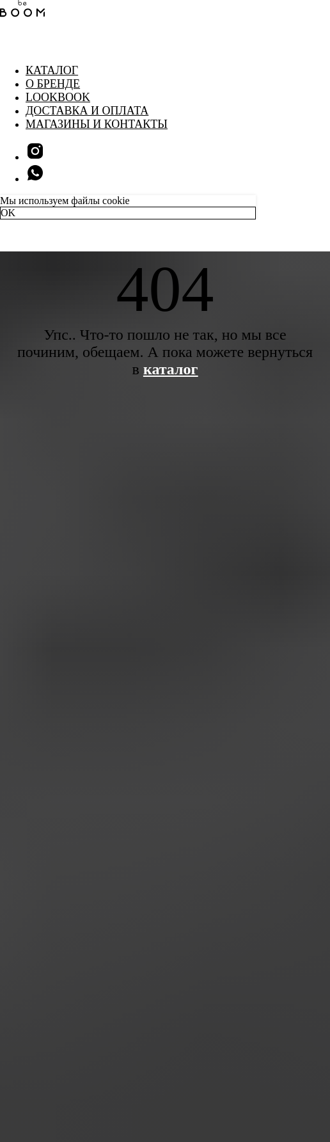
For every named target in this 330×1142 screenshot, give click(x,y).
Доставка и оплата (87, 110)
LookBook (58, 97)
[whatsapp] (35, 178)
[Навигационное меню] (9, 44)
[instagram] (35, 157)
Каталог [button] (52, 70)
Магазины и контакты (97, 124)
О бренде (53, 83)
